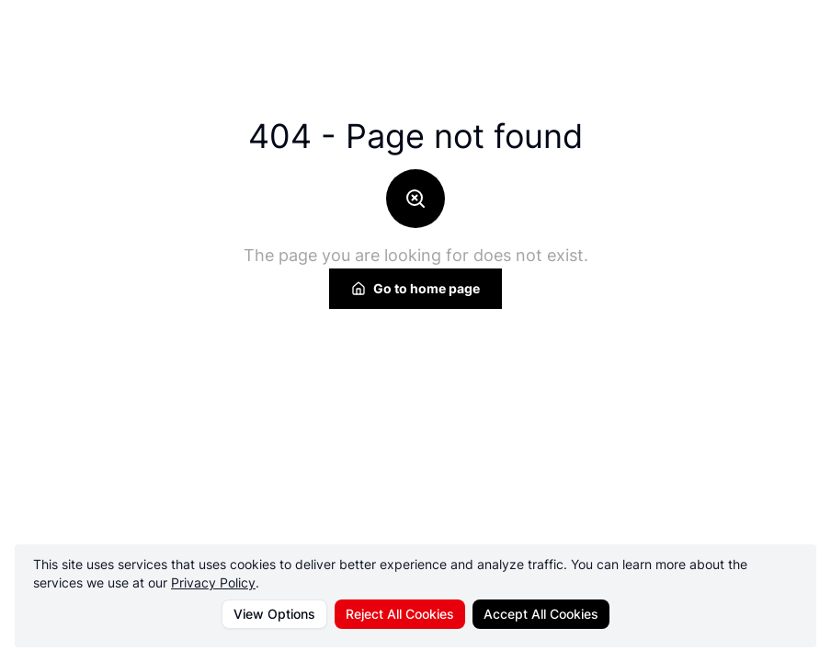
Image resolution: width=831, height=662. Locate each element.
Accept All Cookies (541, 614)
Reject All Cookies (400, 614)
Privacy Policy (213, 582)
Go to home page (415, 288)
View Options (274, 614)
